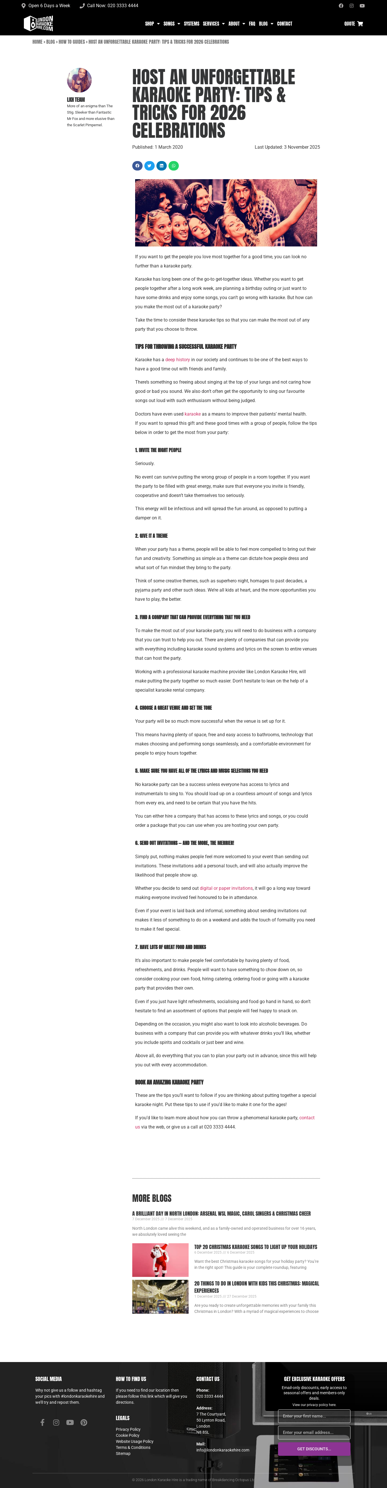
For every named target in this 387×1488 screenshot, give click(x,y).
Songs (172, 23)
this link (147, 1396)
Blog (266, 23)
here (332, 1405)
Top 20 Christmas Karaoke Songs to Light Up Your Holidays (255, 1247)
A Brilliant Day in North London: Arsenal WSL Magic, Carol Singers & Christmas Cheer (221, 1213)
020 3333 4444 (209, 1396)
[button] (137, 166)
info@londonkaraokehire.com (222, 1450)
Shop (152, 23)
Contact (284, 23)
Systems (191, 23)
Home (37, 41)
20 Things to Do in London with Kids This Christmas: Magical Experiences (256, 1286)
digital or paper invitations (226, 888)
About (237, 23)
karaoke (193, 414)
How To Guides (72, 41)
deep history (177, 359)
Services (214, 23)
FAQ (252, 23)
